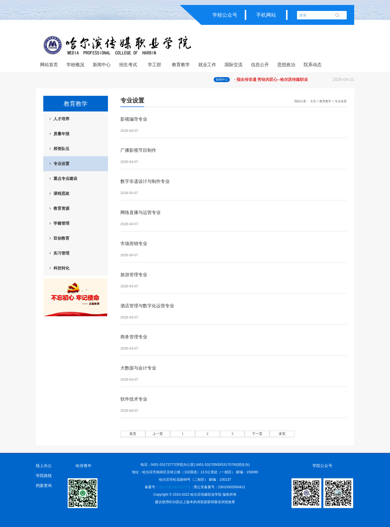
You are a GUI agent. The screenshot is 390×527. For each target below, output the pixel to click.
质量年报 (61, 134)
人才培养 (61, 119)
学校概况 (75, 64)
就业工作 (207, 64)
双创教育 (61, 238)
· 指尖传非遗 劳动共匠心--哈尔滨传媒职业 (294, 79)
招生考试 (128, 64)
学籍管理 (61, 223)
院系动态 (313, 64)
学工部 (154, 64)
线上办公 (44, 466)
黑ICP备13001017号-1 (176, 487)
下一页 (257, 434)
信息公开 (260, 64)
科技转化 (61, 268)
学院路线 (44, 476)
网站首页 (49, 64)
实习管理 (61, 253)
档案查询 (44, 485)
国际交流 (234, 64)
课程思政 (61, 193)
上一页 (157, 434)
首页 (132, 434)
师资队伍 (61, 149)
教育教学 (181, 64)
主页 (313, 101)
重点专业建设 (65, 178)
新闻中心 (102, 64)
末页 (282, 434)
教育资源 (61, 208)
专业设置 (61, 163)
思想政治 (286, 64)
